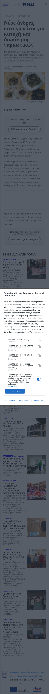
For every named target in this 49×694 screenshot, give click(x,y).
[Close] (43, 293)
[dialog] (24, 347)
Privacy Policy (39, 401)
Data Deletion (9, 401)
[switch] (39, 346)
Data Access (24, 401)
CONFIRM (15, 391)
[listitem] (24, 340)
